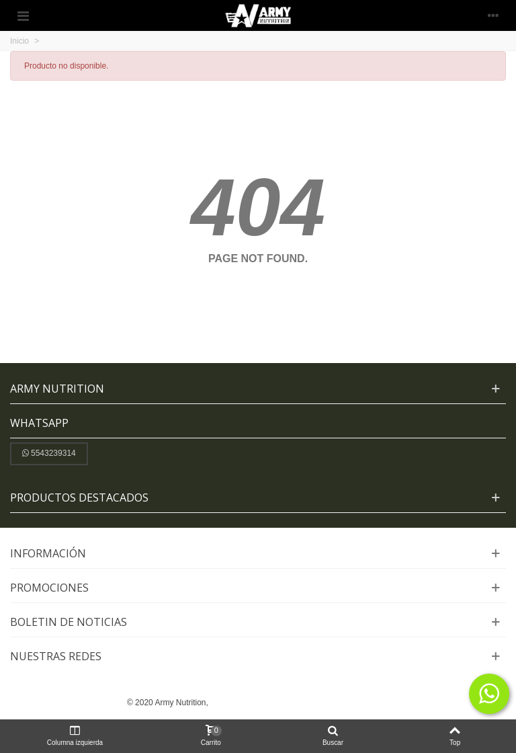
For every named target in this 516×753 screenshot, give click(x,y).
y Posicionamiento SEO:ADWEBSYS (323, 702)
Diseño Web (233, 702)
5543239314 (49, 453)
